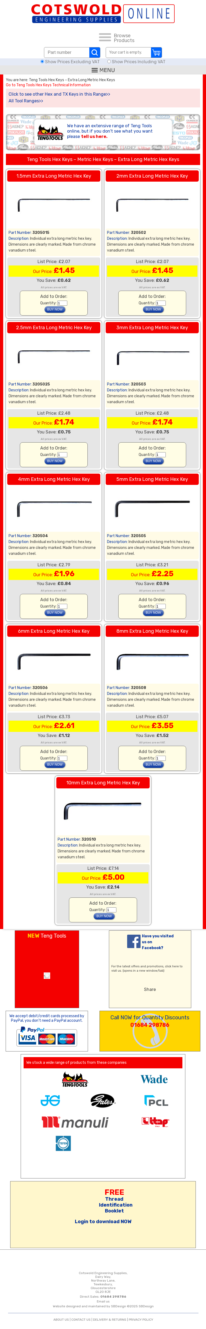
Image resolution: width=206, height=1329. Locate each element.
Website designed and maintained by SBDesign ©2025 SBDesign (103, 1306)
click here (172, 966)
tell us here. (94, 136)
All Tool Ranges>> (26, 100)
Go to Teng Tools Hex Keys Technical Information (48, 85)
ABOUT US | (62, 1319)
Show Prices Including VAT (136, 61)
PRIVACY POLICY (141, 1319)
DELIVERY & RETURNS (109, 1319)
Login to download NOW (103, 1222)
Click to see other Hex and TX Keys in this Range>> (59, 94)
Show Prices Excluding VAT (71, 61)
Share (150, 989)
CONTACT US (81, 1319)
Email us (103, 1301)
